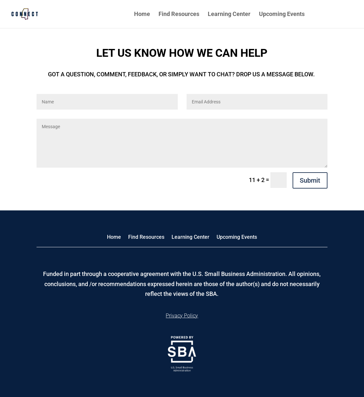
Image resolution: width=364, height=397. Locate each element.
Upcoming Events (282, 14)
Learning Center (229, 14)
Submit (310, 180)
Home (142, 14)
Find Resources (179, 14)
